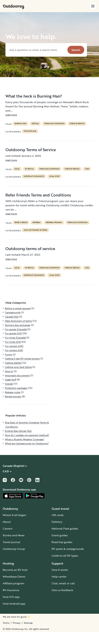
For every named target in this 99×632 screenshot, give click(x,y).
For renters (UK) (14, 350)
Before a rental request (18, 308)
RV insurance (11, 590)
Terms (6, 623)
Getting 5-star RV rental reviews (22, 358)
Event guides (60, 535)
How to (9, 371)
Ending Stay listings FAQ (18, 431)
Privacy (16, 623)
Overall (9, 383)
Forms (8, 354)
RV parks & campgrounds (68, 549)
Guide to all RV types (65, 556)
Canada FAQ (12, 316)
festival (35, 124)
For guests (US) (13, 333)
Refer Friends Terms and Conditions (38, 195)
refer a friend (21, 222)
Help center (59, 577)
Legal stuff (54, 176)
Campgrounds (13, 312)
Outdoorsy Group (14, 549)
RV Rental (29, 169)
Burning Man (20, 124)
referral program (54, 222)
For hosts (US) (30, 131)
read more (11, 114)
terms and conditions (54, 124)
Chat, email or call (63, 583)
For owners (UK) (14, 346)
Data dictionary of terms (35, 230)
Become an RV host (15, 570)
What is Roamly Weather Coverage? (24, 439)
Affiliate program (13, 583)
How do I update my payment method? (27, 435)
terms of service (77, 124)
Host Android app (14, 604)
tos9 (87, 169)
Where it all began (14, 515)
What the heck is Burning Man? (33, 96)
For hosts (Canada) (15, 337)
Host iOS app (11, 597)
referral (36, 222)
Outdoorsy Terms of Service (30, 150)
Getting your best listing (18, 367)
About (7, 522)
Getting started (13, 363)
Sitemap (28, 623)
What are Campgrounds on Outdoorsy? (27, 443)
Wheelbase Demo (14, 577)
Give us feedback (62, 590)
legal (17, 169)
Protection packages (16, 388)
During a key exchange (17, 325)
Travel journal (11, 542)
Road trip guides (62, 542)
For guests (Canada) (16, 329)
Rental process (13, 396)
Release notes (12, 392)
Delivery (57, 522)
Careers (7, 528)
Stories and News (13, 535)
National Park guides (65, 528)
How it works (60, 570)
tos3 (87, 268)
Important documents (34, 176)
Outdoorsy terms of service (30, 248)
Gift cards (58, 515)
